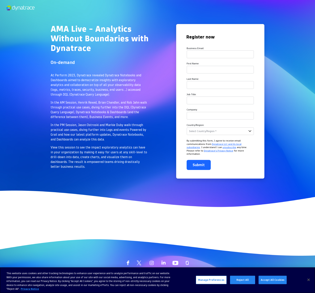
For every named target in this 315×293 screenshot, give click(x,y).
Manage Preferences (211, 280)
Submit (199, 165)
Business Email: (195, 48)
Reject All (242, 280)
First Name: (193, 63)
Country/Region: (195, 125)
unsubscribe (229, 147)
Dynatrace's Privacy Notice (218, 151)
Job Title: (191, 94)
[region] (157, 280)
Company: (192, 109)
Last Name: (193, 79)
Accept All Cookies (272, 280)
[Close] (308, 279)
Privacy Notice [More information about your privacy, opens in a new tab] (30, 289)
